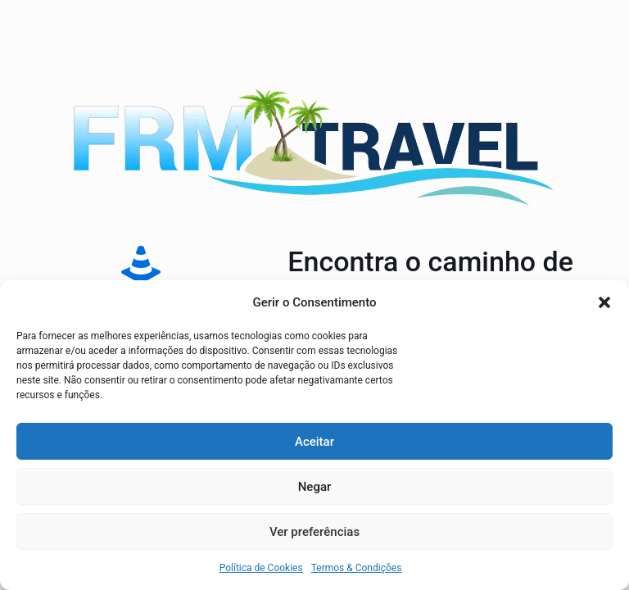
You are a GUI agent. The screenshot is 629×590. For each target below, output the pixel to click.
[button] (604, 302)
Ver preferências (314, 531)
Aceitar (314, 441)
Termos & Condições (356, 568)
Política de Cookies (261, 568)
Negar (315, 486)
